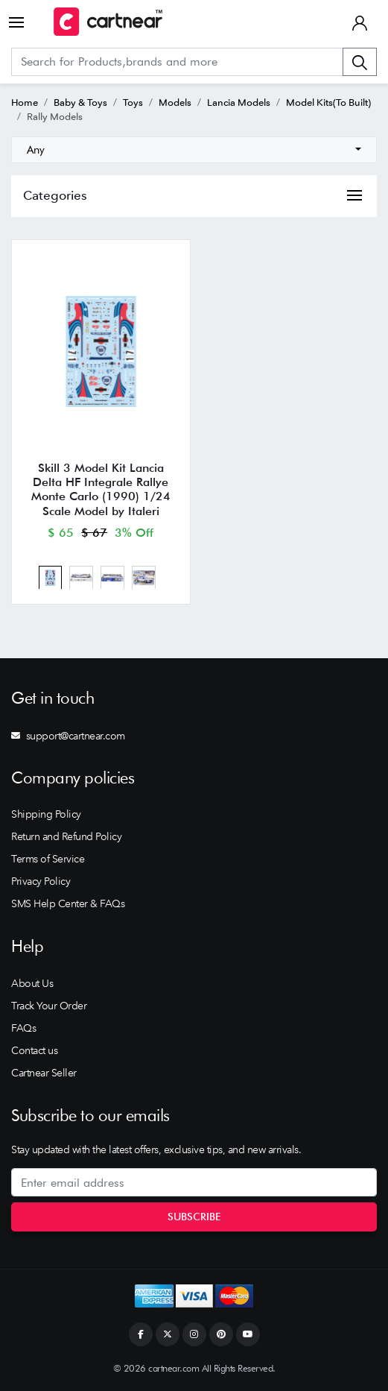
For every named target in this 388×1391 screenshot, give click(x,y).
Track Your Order (48, 1005)
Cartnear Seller (44, 1072)
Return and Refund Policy (66, 836)
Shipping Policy (46, 814)
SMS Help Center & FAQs (67, 903)
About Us (32, 983)
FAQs (23, 1028)
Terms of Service (47, 858)
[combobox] (194, 149)
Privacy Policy (40, 881)
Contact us (34, 1050)
